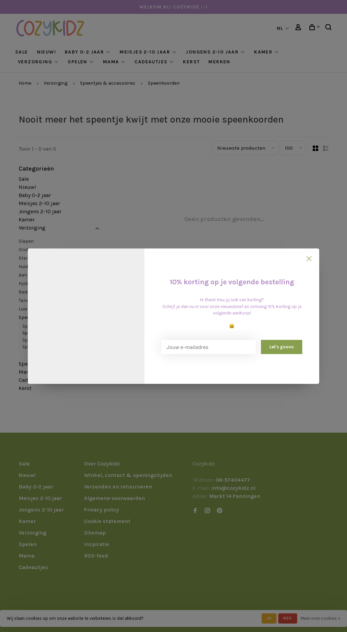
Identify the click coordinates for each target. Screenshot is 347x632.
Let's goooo (281, 346)
